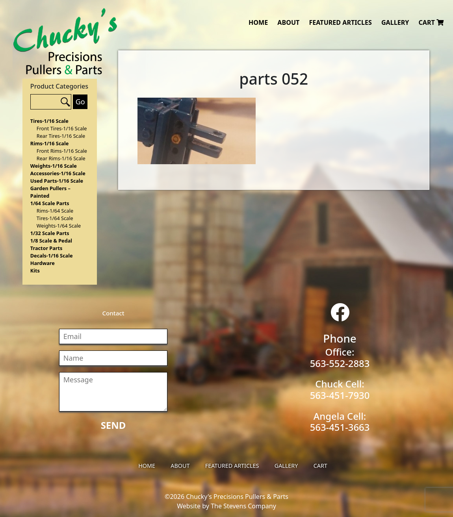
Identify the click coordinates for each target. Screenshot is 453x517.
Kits (35, 270)
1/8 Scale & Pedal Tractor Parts (51, 244)
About (288, 22)
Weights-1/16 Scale (53, 165)
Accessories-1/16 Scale (57, 173)
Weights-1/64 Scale (59, 225)
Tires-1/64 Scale (55, 218)
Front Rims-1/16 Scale (62, 150)
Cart (431, 22)
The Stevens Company (243, 506)
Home (258, 22)
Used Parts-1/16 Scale (56, 180)
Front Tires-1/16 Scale (62, 128)
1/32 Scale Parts (49, 233)
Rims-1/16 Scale (49, 143)
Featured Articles (340, 22)
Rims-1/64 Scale (55, 210)
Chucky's (65, 41)
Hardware (42, 263)
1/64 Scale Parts (49, 203)
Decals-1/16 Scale (51, 255)
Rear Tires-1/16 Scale (61, 135)
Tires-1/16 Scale (49, 120)
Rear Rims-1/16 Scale (61, 158)
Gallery (395, 22)
